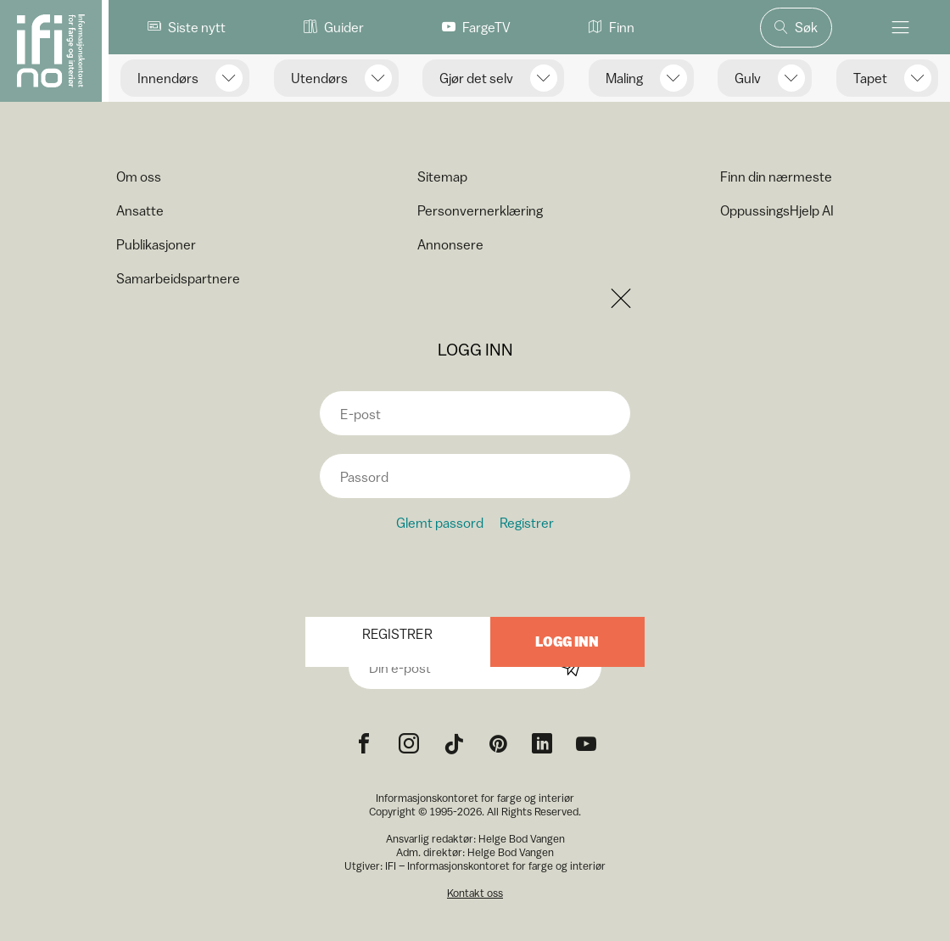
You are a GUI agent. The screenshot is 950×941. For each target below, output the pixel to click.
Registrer (527, 522)
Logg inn (567, 642)
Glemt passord (439, 522)
